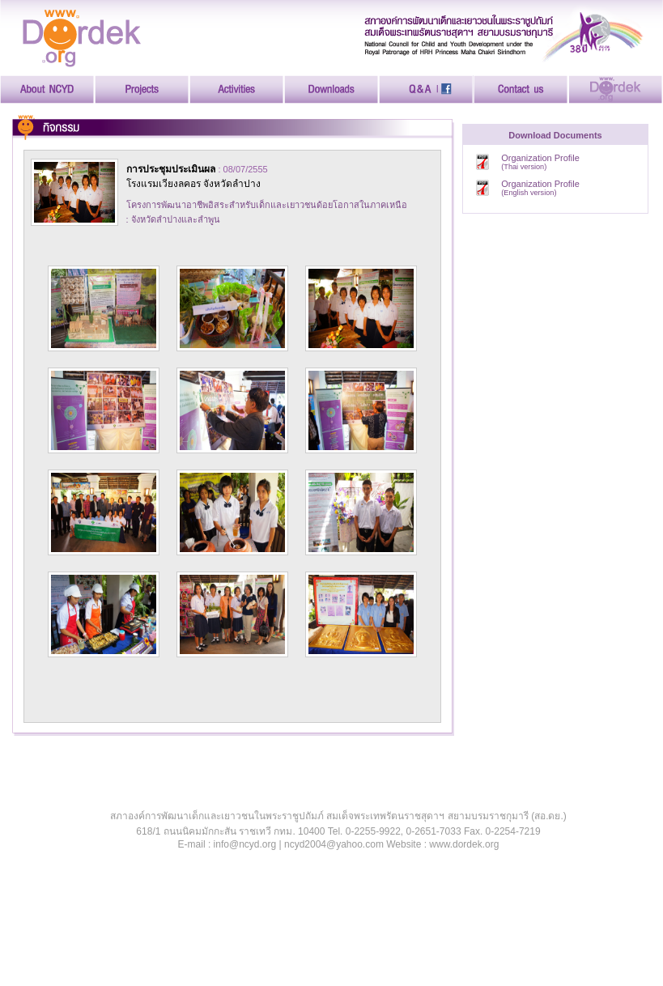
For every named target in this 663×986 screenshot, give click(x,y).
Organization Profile (540, 162)
